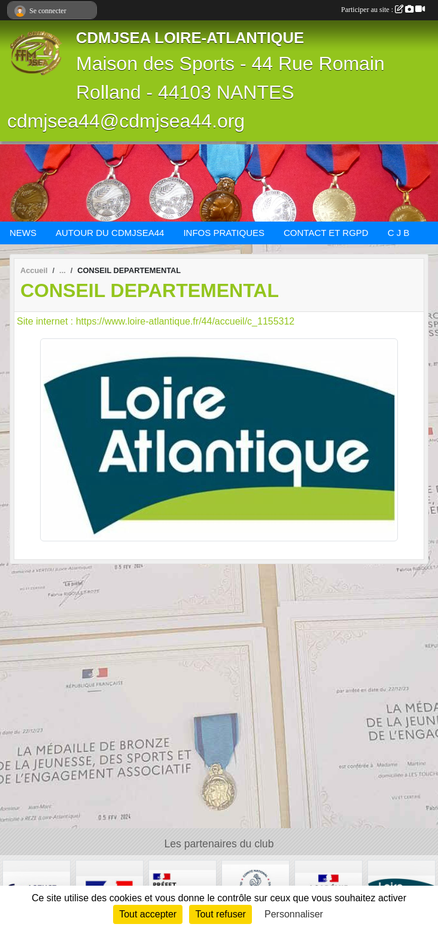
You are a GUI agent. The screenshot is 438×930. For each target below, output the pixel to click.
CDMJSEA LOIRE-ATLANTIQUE (190, 37)
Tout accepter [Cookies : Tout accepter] (148, 914)
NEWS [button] (23, 233)
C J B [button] (399, 233)
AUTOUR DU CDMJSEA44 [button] (110, 233)
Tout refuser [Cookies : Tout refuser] (220, 914)
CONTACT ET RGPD (326, 233)
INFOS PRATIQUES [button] (223, 233)
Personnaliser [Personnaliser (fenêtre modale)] (293, 914)
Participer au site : (383, 9)
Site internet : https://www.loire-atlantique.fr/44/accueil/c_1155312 (155, 321)
